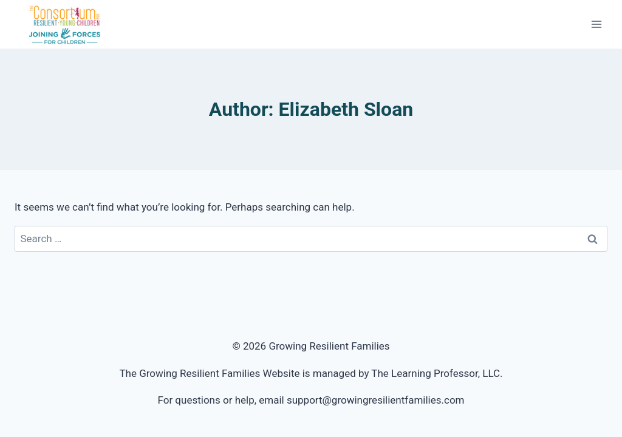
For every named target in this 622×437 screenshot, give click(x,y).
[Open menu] (596, 24)
